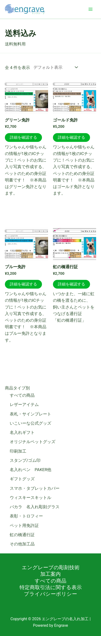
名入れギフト (22, 432)
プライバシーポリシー (50, 594)
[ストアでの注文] (54, 67)
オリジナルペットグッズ (32, 441)
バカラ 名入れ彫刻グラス (35, 506)
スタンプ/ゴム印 (25, 460)
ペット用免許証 (24, 525)
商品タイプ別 (17, 388)
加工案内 (50, 574)
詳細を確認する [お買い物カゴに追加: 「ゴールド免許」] (71, 137)
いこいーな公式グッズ (30, 423)
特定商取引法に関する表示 (51, 587)
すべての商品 (22, 395)
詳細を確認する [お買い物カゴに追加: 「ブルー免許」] (23, 284)
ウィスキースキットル (30, 497)
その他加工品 (22, 543)
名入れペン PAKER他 (30, 469)
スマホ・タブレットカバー (35, 488)
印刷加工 (18, 451)
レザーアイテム (24, 404)
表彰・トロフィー (26, 516)
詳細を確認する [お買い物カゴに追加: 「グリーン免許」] (23, 137)
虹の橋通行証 (22, 534)
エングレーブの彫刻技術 (51, 567)
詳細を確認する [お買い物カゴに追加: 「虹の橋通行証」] (71, 284)
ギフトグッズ (22, 478)
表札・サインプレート (30, 414)
